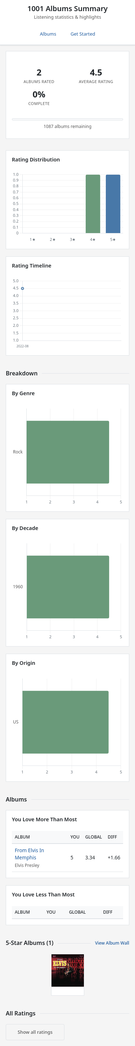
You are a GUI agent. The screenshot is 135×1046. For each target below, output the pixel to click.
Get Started (83, 34)
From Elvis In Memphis (29, 854)
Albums (48, 34)
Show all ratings (35, 1032)
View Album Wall (112, 943)
